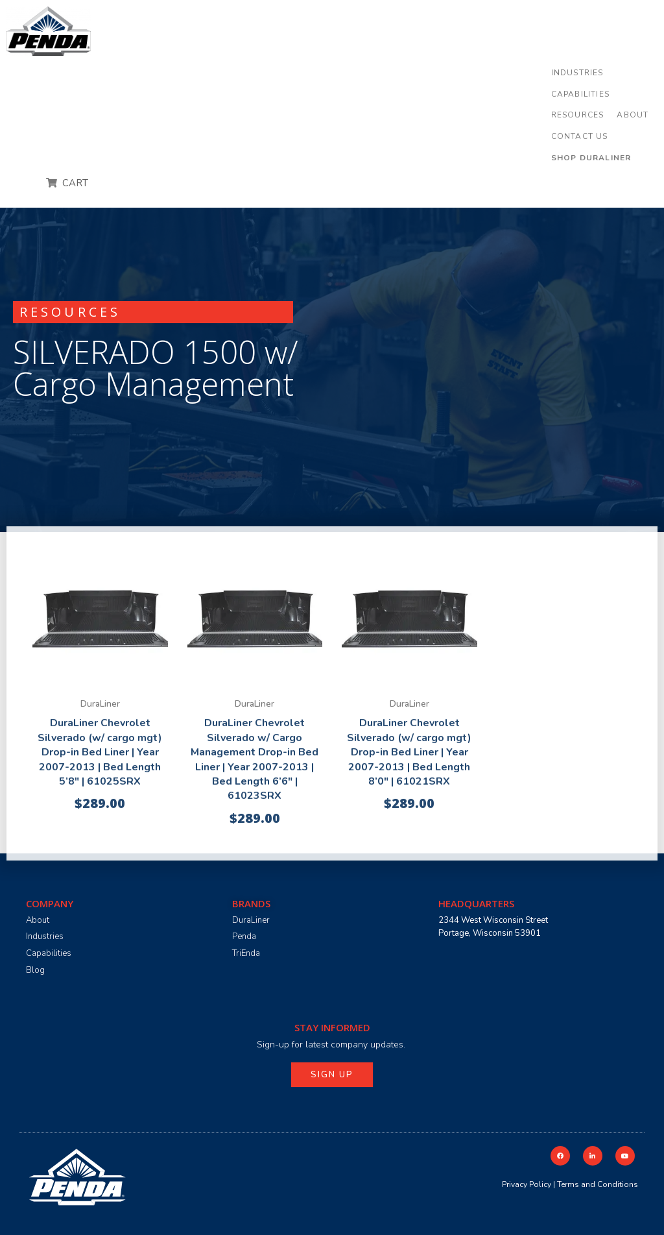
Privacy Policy (526, 1184)
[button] (577, 73)
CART (74, 183)
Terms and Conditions (597, 1184)
